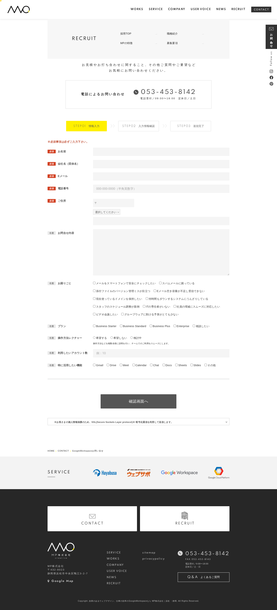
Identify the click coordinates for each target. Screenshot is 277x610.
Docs (169, 365)
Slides (197, 365)
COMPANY (115, 565)
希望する (101, 337)
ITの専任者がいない (158, 306)
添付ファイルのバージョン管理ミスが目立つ (123, 291)
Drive (113, 365)
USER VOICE (117, 571)
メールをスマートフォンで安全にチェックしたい (126, 283)
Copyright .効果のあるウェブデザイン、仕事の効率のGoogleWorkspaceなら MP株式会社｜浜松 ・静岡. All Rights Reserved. (138, 601)
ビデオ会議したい (107, 314)
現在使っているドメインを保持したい (119, 298)
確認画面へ (138, 401)
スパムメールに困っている (178, 283)
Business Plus (161, 326)
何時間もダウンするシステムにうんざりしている (178, 298)
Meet (126, 365)
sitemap (149, 552)
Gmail (99, 365)
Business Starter (106, 326)
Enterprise (183, 326)
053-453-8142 (168, 92)
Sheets (182, 365)
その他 (211, 365)
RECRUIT (114, 583)
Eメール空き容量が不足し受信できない (181, 291)
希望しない (120, 337)
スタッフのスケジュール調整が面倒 (117, 306)
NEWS (112, 577)
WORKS (113, 558)
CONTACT (261, 10)
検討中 (138, 337)
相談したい (203, 326)
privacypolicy (153, 558)
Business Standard (134, 326)
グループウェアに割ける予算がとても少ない (151, 314)
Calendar (141, 365)
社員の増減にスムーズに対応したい (198, 306)
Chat (156, 365)
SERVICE (114, 552)
